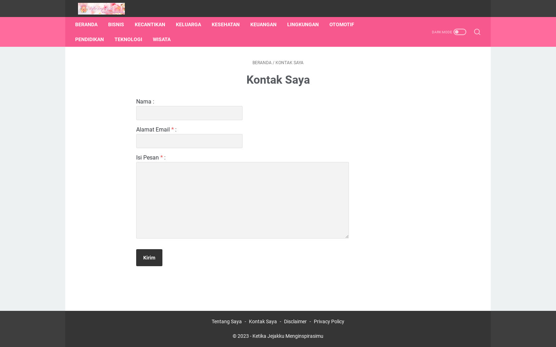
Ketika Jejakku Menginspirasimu (287, 336)
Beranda (89, 24)
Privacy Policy (329, 321)
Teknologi (131, 39)
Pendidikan (92, 39)
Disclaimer (295, 321)
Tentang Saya (227, 321)
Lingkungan (306, 24)
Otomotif (344, 24)
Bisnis (119, 24)
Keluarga (191, 24)
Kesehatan (229, 24)
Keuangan (266, 24)
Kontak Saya (263, 321)
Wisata (164, 39)
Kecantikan (153, 24)
